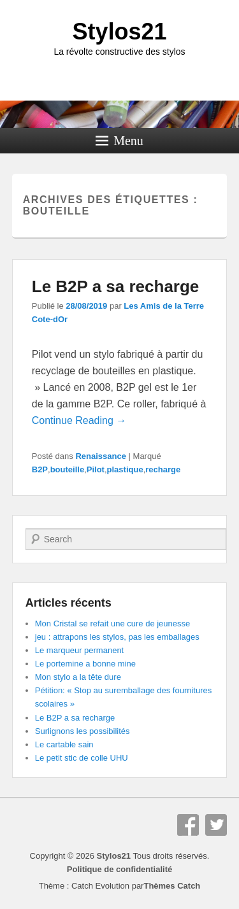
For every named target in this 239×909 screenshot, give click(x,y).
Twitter (216, 825)
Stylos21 (119, 31)
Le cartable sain (64, 744)
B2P (40, 469)
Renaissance (100, 456)
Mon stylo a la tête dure (78, 677)
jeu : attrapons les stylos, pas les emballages (117, 637)
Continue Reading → (79, 420)
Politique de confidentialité (119, 869)
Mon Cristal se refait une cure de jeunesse (113, 623)
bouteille (67, 469)
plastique (125, 469)
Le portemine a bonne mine (85, 663)
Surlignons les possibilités (82, 731)
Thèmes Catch (171, 886)
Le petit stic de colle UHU (81, 758)
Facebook (188, 825)
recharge (162, 469)
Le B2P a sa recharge (115, 286)
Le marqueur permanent (79, 650)
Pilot (96, 469)
